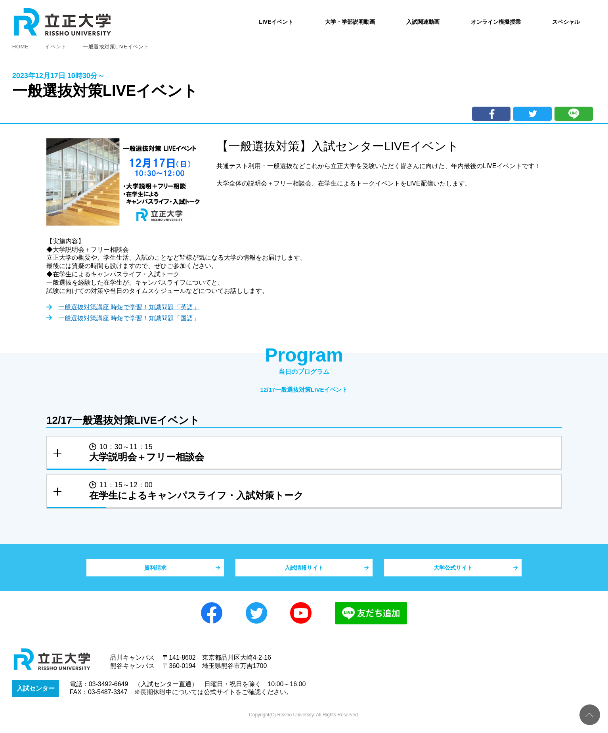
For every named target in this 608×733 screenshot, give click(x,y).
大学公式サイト (453, 571)
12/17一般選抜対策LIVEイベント (304, 390)
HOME (20, 47)
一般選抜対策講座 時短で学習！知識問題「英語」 (128, 307)
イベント (56, 47)
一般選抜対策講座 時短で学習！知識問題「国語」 (128, 319)
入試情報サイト (304, 571)
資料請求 (155, 571)
